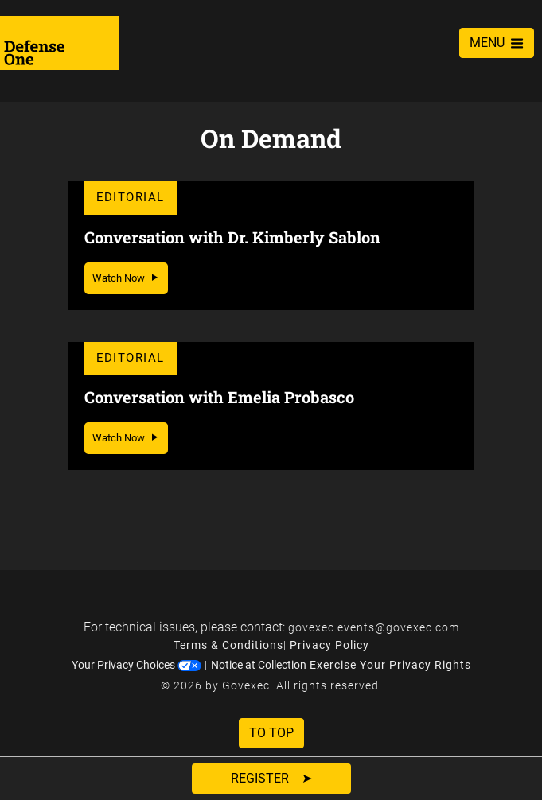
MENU (497, 42)
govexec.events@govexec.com (373, 627)
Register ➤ (271, 778)
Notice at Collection (258, 664)
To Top (271, 732)
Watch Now (126, 278)
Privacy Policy (329, 645)
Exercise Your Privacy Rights (390, 664)
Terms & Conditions (228, 645)
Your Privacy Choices (136, 664)
